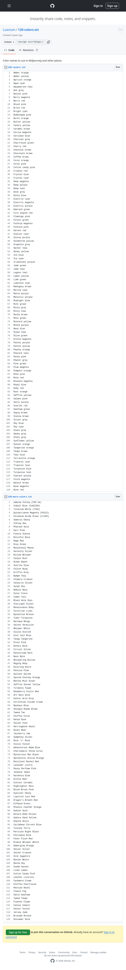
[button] (48, 42)
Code (9, 50)
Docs (74, 952)
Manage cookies (98, 952)
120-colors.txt (28, 30)
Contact (84, 952)
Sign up (112, 6)
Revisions (29, 50)
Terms (23, 952)
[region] (63, 281)
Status (52, 952)
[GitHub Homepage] (52, 961)
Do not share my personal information (63, 955)
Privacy (31, 952)
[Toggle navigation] (9, 6)
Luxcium (9, 30)
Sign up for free (18, 932)
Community (64, 952)
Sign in (98, 6)
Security (42, 952)
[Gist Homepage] (52, 6)
